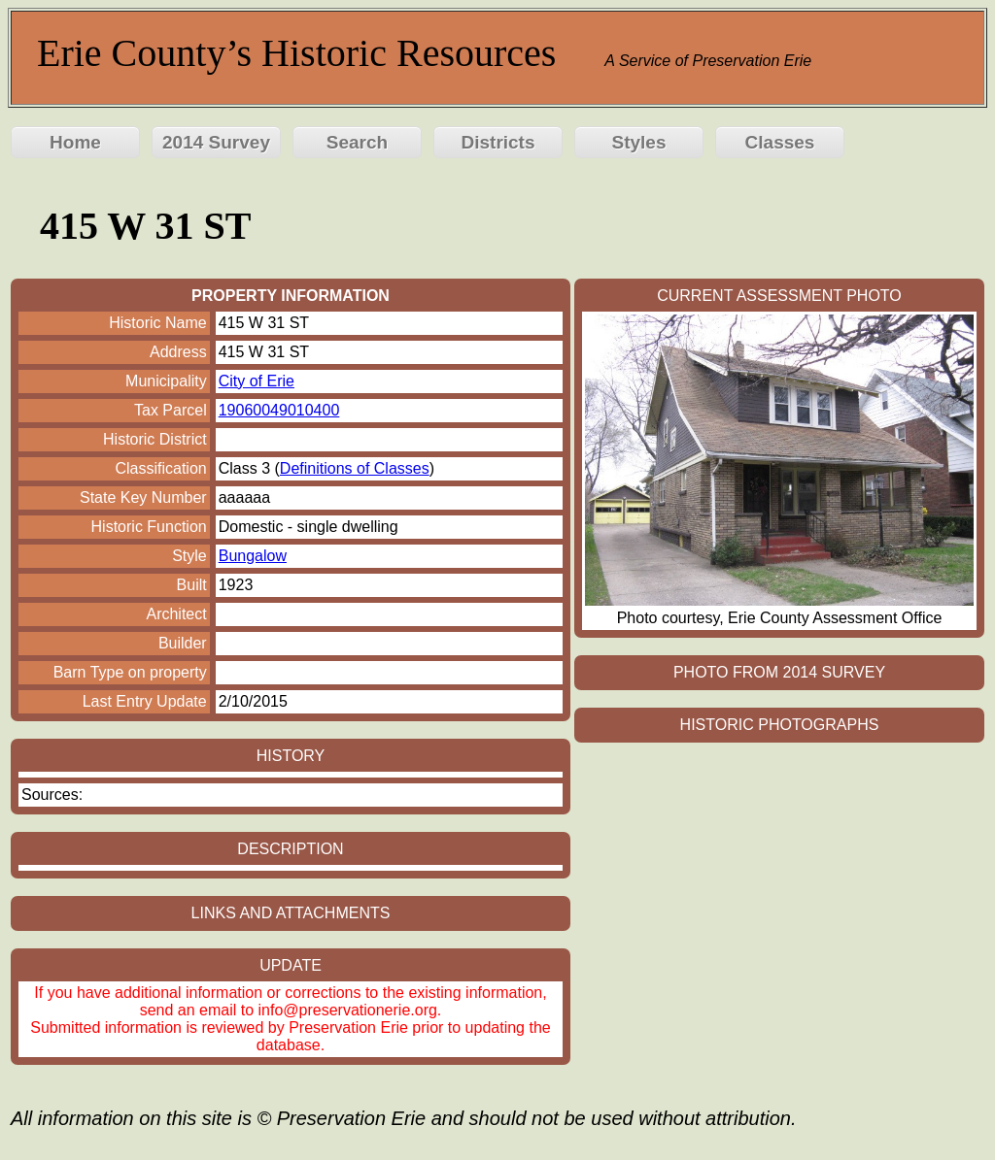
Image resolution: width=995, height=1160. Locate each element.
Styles (639, 142)
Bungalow (253, 555)
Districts (497, 142)
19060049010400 (279, 410)
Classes (780, 142)
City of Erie (256, 381)
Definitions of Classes (354, 468)
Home (75, 142)
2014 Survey (216, 142)
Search (357, 142)
